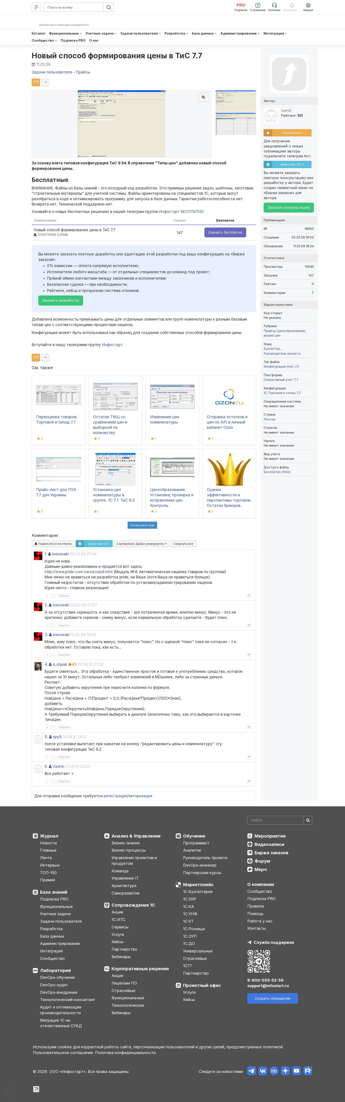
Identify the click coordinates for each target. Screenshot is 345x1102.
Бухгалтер (272, 349)
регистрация (115, 796)
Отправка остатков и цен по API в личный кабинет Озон (227, 422)
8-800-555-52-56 (265, 980)
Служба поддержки (274, 942)
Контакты (256, 928)
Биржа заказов (271, 852)
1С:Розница (194, 928)
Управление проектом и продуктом (134, 860)
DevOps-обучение (57, 977)
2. (46, 605)
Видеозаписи (269, 844)
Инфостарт (112, 345)
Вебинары (121, 956)
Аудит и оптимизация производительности (60, 1010)
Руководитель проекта (282, 353)
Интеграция (51, 951)
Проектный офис (202, 985)
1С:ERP (189, 899)
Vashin (58, 766)
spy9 (57, 737)
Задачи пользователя (61, 921)
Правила (255, 906)
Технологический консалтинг (67, 999)
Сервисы (120, 927)
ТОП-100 (48, 872)
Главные (48, 850)
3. (46, 635)
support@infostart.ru (268, 985)
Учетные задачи (55, 913)
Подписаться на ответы (53, 543)
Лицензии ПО (124, 983)
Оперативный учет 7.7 (281, 380)
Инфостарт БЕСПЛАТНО (181, 211)
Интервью (50, 865)
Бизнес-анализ (126, 843)
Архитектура (124, 885)
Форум (262, 861)
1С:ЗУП (190, 936)
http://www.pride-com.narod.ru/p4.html (79, 572)
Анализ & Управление (136, 836)
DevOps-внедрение (58, 992)
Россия (269, 419)
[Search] (279, 820)
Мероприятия (270, 836)
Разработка (51, 928)
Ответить (64, 595)
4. (46, 664)
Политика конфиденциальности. (126, 1052)
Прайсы (270, 331)
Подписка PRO (54, 899)
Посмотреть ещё (142, 525)
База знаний (53, 892)
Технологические (128, 1005)
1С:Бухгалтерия (198, 891)
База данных (52, 936)
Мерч (261, 869)
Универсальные (198, 951)
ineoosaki (60, 554)
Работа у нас (259, 921)
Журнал (49, 836)
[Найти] (307, 820)
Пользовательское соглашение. (63, 1052)
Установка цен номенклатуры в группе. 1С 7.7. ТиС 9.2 (114, 494)
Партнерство (124, 949)
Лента (46, 857)
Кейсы (117, 941)
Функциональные (56, 906)
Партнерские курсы (202, 872)
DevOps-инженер (200, 865)
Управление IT (125, 878)
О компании (260, 884)
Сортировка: (142, 543)
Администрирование (60, 943)
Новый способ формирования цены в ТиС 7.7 (117, 55)
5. (46, 737)
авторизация (140, 796)
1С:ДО (189, 943)
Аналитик (192, 850)
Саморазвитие (125, 893)
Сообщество (52, 958)
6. (46, 766)
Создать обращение (272, 998)
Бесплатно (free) (277, 472)
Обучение (194, 836)
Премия (47, 880)
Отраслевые (123, 990)
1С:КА (188, 906)
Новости (48, 843)
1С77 (187, 965)
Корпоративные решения (140, 968)
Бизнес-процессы (129, 850)
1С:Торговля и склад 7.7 (282, 393)
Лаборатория (55, 970)
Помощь (255, 913)
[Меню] (36, 7)
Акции (117, 912)
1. (46, 554)
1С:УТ (188, 921)
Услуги (118, 934)
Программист (196, 843)
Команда (120, 871)
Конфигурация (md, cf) (281, 366)
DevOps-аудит (54, 985)
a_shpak (60, 664)
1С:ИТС (118, 919)
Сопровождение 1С (133, 905)
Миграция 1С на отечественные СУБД (61, 1023)
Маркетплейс (198, 884)
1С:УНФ (190, 913)
